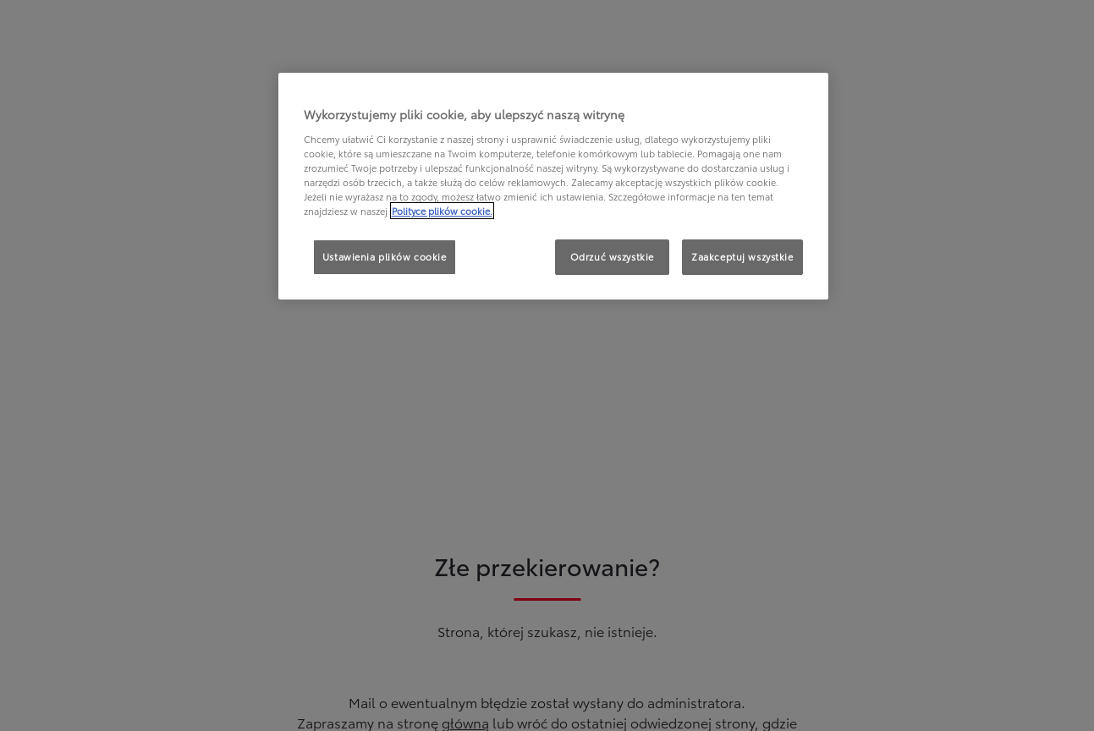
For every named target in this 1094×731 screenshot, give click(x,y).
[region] (553, 186)
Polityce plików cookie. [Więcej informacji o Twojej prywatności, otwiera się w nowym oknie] (442, 210)
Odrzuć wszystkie (612, 256)
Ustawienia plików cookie (384, 256)
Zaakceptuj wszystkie (742, 256)
